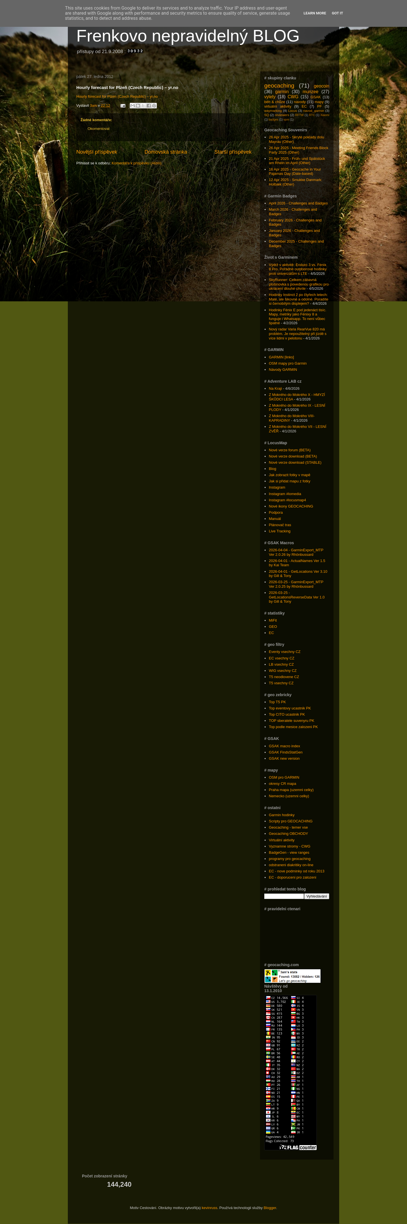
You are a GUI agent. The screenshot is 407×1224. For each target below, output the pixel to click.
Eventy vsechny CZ (284, 652)
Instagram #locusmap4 (287, 500)
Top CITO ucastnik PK (287, 714)
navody (300, 102)
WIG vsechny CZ (282, 670)
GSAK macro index (284, 746)
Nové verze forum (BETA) (290, 450)
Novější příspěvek (96, 152)
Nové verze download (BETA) (293, 456)
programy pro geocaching (289, 859)
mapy (319, 102)
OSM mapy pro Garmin (288, 363)
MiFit (273, 620)
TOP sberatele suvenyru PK (291, 720)
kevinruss (209, 1208)
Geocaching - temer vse (288, 827)
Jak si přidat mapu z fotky (289, 481)
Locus (292, 110)
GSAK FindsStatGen (285, 752)
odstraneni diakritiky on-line (291, 865)
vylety (270, 96)
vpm (286, 119)
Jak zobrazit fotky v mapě (289, 475)
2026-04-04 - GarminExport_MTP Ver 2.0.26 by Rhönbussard (296, 552)
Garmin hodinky (282, 815)
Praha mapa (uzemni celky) (291, 790)
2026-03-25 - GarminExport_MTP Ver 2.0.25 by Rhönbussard (296, 584)
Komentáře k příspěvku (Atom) (136, 163)
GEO (273, 626)
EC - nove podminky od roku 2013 (296, 871)
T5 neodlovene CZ (284, 677)
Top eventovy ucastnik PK (290, 708)
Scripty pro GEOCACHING (291, 821)
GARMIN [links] (281, 357)
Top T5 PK (277, 702)
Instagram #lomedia (285, 494)
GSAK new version (284, 758)
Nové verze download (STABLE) (295, 462)
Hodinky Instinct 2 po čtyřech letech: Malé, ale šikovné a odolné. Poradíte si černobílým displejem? (298, 299)
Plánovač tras (280, 525)
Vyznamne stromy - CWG (289, 846)
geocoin (321, 86)
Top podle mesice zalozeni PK (293, 727)
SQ (266, 115)
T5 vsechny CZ (281, 683)
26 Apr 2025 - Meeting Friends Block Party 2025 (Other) (298, 150)
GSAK (316, 97)
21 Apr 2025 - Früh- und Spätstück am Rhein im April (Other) (297, 160)
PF (319, 106)
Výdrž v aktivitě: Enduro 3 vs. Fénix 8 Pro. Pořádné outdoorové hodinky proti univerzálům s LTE (298, 269)
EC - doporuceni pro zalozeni (292, 877)
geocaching (279, 85)
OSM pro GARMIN (284, 777)
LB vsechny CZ (281, 664)
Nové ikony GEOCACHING (291, 506)
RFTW (299, 115)
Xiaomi (324, 115)
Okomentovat (98, 129)
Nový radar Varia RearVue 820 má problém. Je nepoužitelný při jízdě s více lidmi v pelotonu (297, 333)
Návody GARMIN (283, 369)
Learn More (315, 13)
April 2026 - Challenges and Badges (298, 203)
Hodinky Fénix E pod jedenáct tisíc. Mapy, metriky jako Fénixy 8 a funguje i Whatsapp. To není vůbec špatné (297, 316)
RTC (312, 115)
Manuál (275, 519)
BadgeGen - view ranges (289, 852)
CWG (293, 96)
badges (273, 119)
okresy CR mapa (282, 783)
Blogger (270, 1208)
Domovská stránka (165, 152)
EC (304, 106)
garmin (282, 91)
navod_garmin (313, 110)
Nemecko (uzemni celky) (289, 796)
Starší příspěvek (233, 152)
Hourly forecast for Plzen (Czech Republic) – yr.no (117, 96)
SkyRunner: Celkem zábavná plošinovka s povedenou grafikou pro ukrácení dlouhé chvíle (299, 284)
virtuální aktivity (277, 106)
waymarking (273, 110)
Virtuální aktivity (282, 840)
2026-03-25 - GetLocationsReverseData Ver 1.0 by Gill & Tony (296, 597)
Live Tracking (280, 531)
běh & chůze (274, 102)
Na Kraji (275, 388)
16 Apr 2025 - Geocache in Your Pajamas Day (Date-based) (295, 171)
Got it (337, 13)
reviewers (282, 115)
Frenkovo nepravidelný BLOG (188, 35)
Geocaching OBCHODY (288, 833)
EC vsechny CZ (281, 658)
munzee (310, 91)
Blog (272, 469)
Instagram (277, 487)
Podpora (276, 512)
